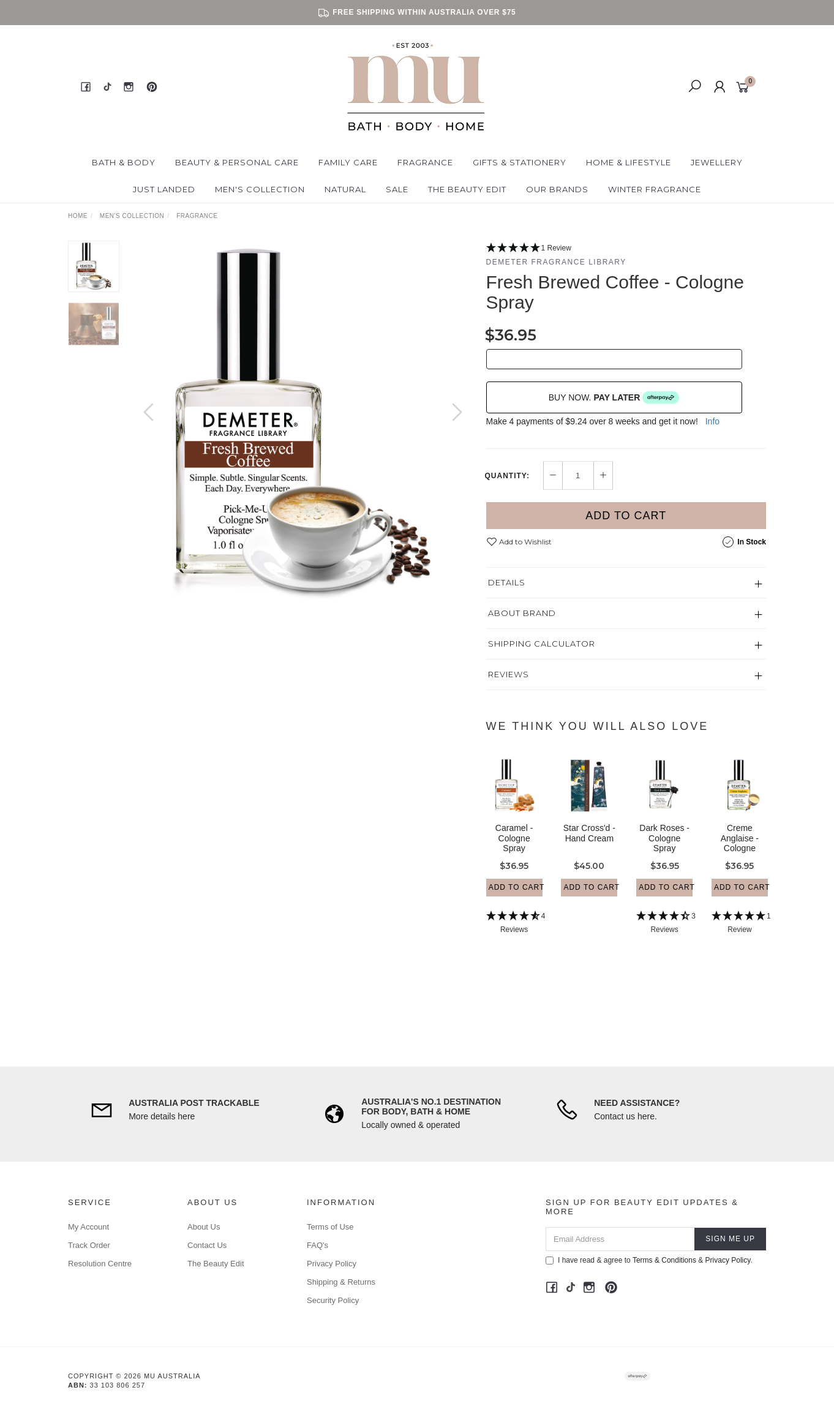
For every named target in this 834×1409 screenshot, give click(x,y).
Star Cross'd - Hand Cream (589, 844)
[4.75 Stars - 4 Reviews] (514, 934)
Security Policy (333, 1300)
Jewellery (717, 162)
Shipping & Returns (341, 1282)
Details (506, 582)
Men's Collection (260, 189)
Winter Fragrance (654, 189)
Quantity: (507, 475)
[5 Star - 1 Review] (626, 248)
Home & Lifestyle (628, 162)
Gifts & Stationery (519, 162)
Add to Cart (625, 515)
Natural (345, 189)
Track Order (89, 1245)
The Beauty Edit (467, 189)
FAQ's (317, 1245)
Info (712, 421)
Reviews (508, 674)
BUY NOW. (614, 397)
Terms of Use (330, 1226)
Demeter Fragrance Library (556, 262)
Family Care (348, 162)
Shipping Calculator (541, 643)
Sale (397, 189)
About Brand (522, 613)
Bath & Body (124, 162)
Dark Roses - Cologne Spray (664, 849)
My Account (88, 1226)
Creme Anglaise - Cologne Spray (740, 854)
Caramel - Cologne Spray (514, 849)
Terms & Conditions (664, 1260)
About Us (203, 1226)
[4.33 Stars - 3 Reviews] (664, 934)
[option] (303, 424)
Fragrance (425, 162)
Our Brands (557, 189)
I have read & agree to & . (649, 1260)
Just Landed (164, 189)
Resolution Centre (100, 1263)
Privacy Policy (331, 1263)
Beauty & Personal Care (237, 162)
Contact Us (207, 1245)
